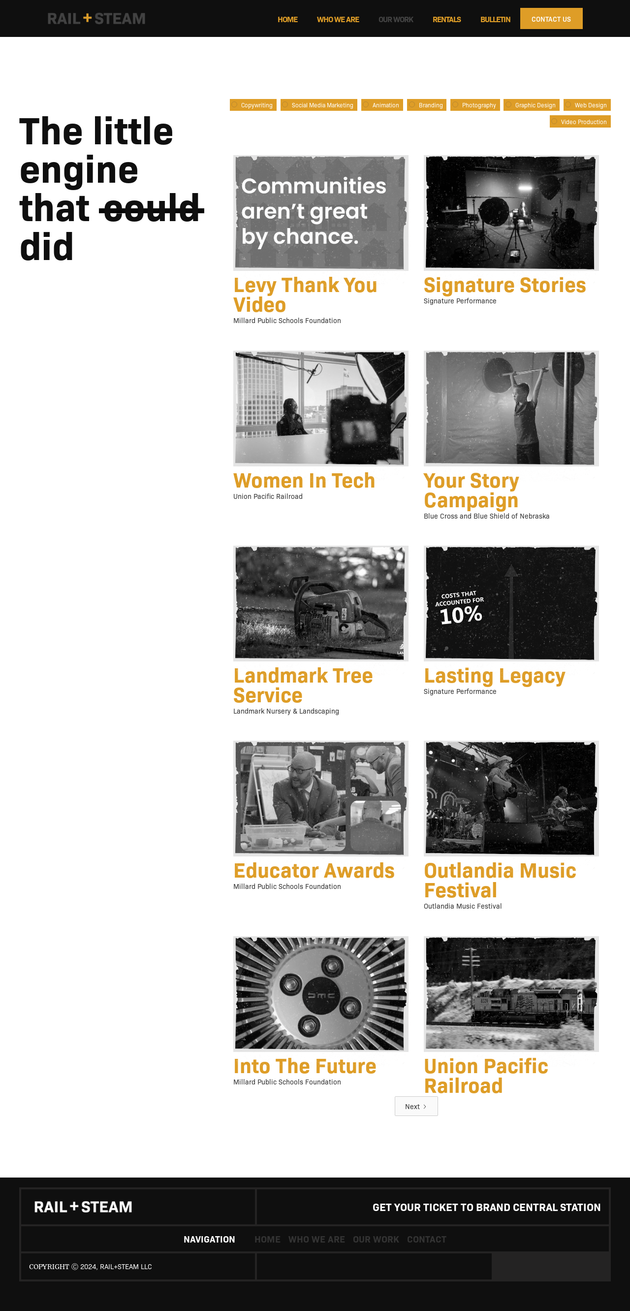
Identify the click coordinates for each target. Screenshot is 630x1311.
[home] (113, 19)
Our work (395, 18)
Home (287, 18)
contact (426, 1239)
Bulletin (495, 18)
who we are (338, 18)
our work (376, 1239)
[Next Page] (416, 1106)
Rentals (447, 18)
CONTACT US (551, 18)
